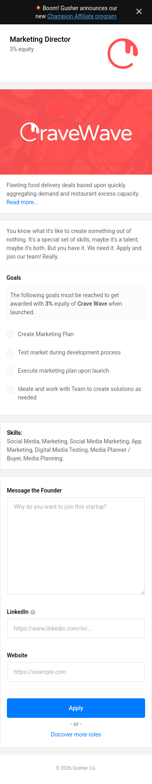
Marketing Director (40, 39)
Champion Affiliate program (82, 16)
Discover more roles (76, 734)
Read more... (22, 202)
